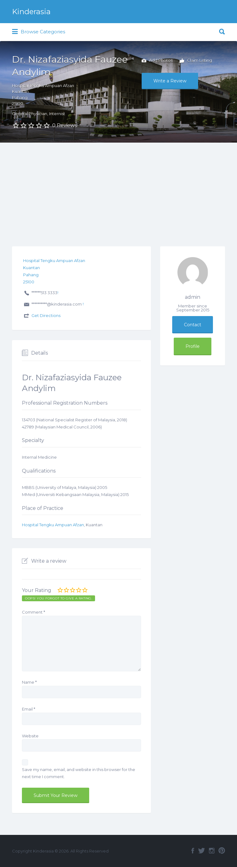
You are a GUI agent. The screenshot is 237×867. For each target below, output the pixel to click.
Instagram (211, 850)
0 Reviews (64, 125)
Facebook (192, 850)
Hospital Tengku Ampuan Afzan (53, 524)
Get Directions (45, 315)
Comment (33, 612)
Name (29, 682)
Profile (192, 346)
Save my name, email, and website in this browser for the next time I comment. (78, 773)
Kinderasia (31, 11)
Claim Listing (196, 61)
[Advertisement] (118, 189)
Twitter (201, 850)
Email (28, 709)
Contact (192, 324)
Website (30, 735)
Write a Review (169, 81)
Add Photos (157, 61)
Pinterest (221, 850)
